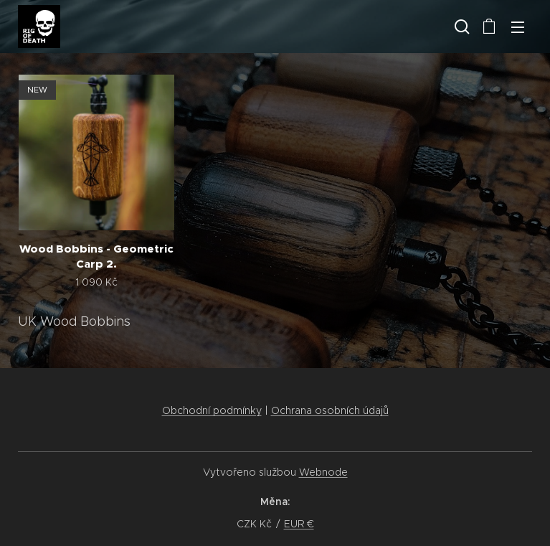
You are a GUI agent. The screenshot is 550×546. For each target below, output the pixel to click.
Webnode (323, 472)
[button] (460, 26)
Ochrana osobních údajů (330, 410)
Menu (517, 27)
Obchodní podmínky (212, 410)
